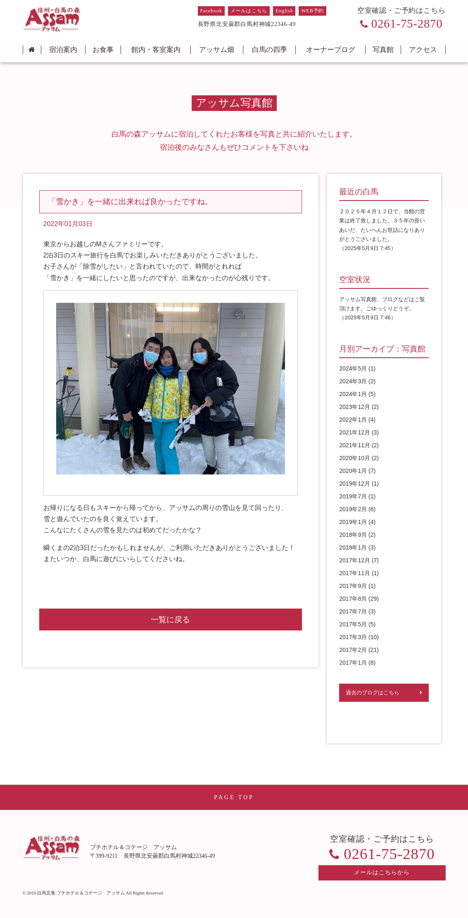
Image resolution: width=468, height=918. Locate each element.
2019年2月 (353, 509)
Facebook (211, 11)
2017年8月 (353, 598)
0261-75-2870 (407, 23)
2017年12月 (354, 560)
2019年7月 (353, 496)
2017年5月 (353, 624)
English (284, 11)
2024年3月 (353, 381)
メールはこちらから (382, 872)
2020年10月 (354, 458)
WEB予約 (312, 11)
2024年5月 (353, 368)
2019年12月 (354, 483)
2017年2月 (353, 650)
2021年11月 (354, 445)
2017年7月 (353, 611)
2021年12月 (354, 432)
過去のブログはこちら (372, 692)
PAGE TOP (234, 797)
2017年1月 (353, 662)
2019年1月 (353, 522)
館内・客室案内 (156, 50)
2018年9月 (353, 534)
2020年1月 (353, 470)
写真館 (383, 50)
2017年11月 (354, 573)
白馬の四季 (269, 50)
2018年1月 (353, 547)
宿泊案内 (63, 50)
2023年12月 (354, 407)
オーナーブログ (330, 50)
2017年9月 (353, 586)
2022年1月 (353, 419)
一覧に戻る (170, 619)
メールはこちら (249, 11)
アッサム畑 (216, 50)
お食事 (103, 50)
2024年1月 (353, 394)
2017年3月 (353, 637)
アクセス (423, 50)
